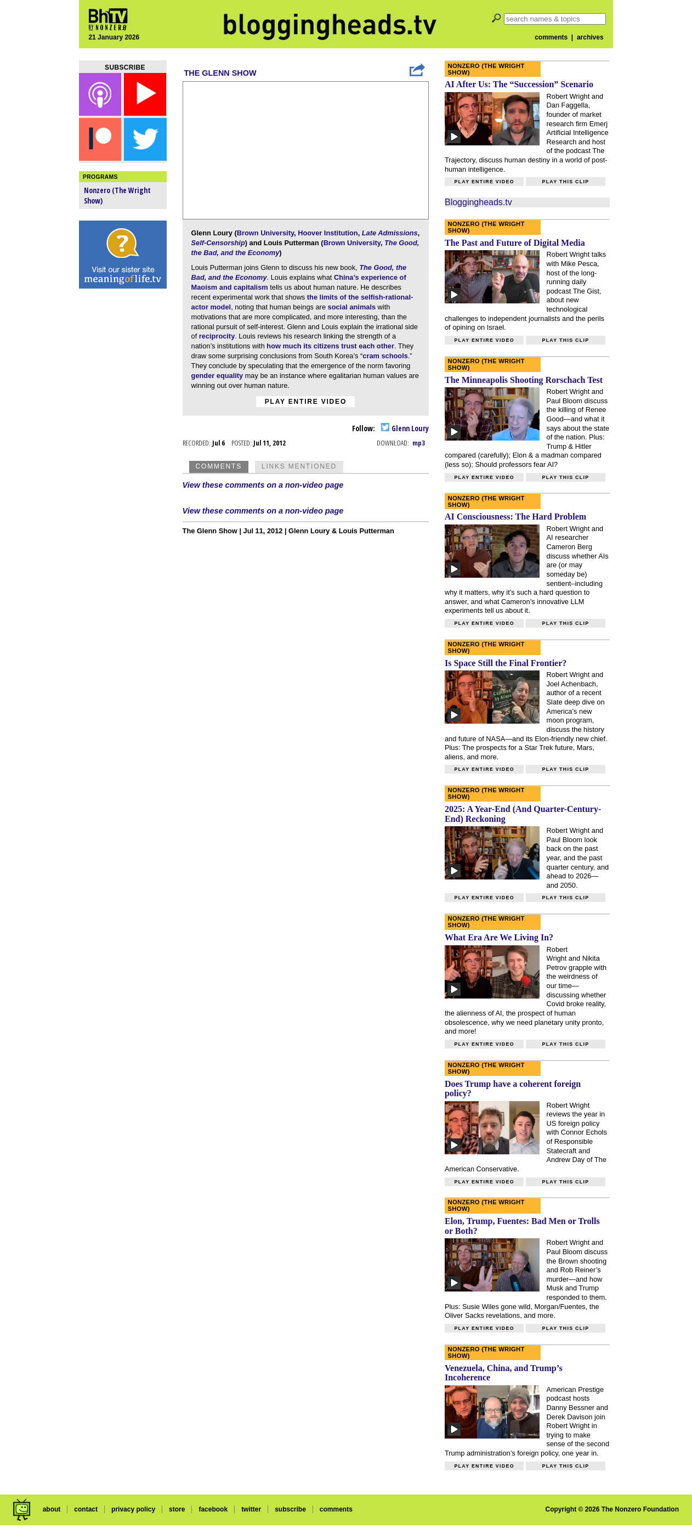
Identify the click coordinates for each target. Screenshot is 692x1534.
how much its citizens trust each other (330, 346)
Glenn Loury (405, 428)
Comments (219, 466)
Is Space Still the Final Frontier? (505, 663)
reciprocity (217, 336)
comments (551, 37)
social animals (352, 307)
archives (590, 37)
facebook (213, 1509)
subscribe (290, 1509)
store (177, 1509)
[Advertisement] (123, 466)
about (52, 1509)
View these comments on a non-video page (263, 485)
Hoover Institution (328, 233)
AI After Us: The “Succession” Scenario (519, 84)
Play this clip (565, 181)
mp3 (418, 443)
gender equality (217, 375)
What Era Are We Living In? (499, 937)
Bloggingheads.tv (478, 202)
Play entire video (306, 401)
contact (86, 1509)
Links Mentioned (299, 466)
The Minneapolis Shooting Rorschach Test (524, 380)
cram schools (385, 356)
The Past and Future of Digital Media (515, 242)
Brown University (265, 233)
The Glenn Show (220, 73)
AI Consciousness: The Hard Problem (515, 516)
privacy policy (133, 1509)
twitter (251, 1509)
